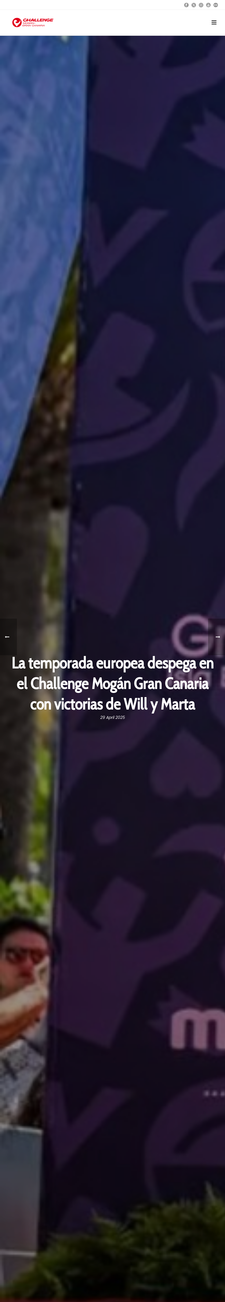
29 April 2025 (112, 717)
